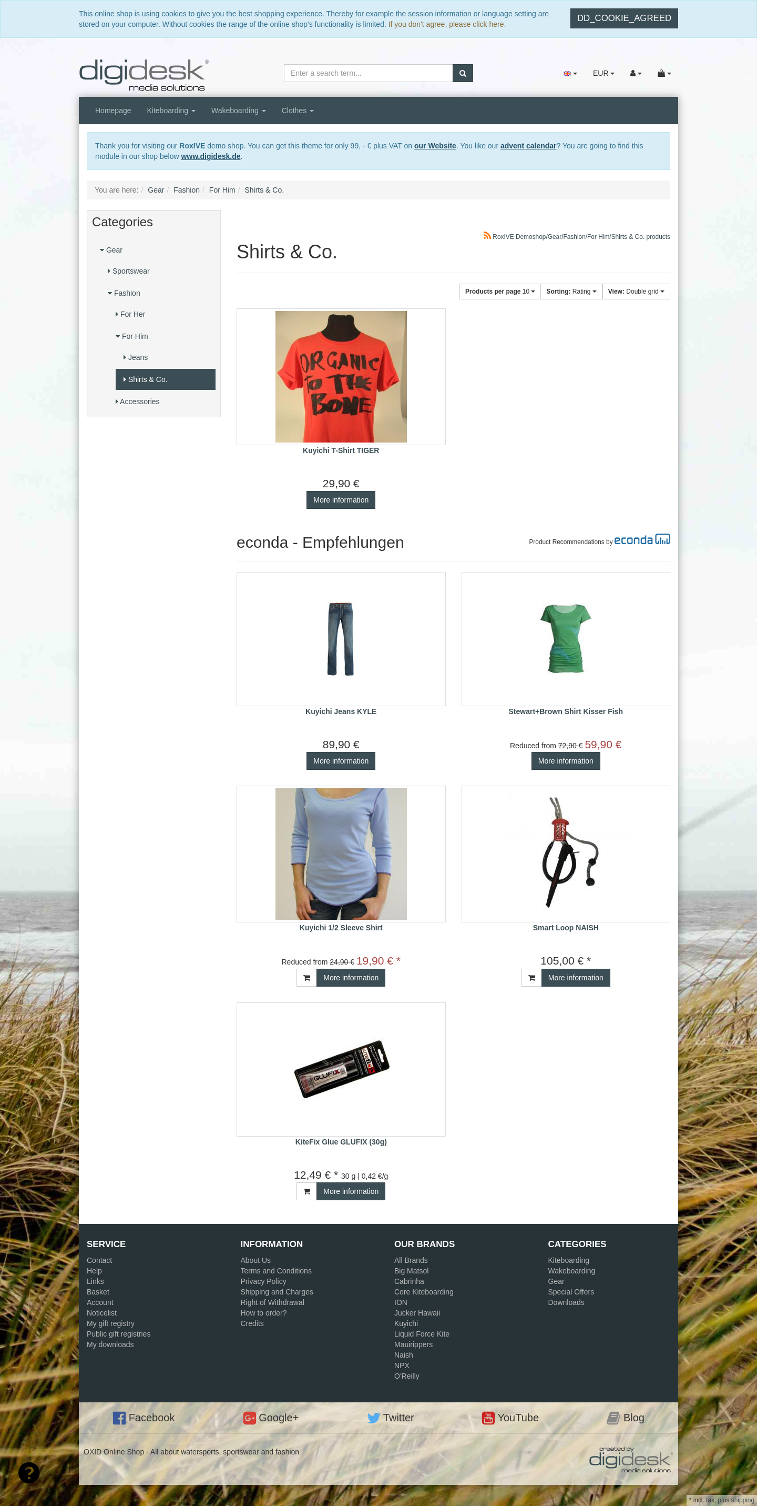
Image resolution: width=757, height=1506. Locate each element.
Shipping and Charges (277, 1292)
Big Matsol (411, 1271)
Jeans (136, 357)
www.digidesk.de (210, 156)
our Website (435, 146)
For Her (130, 314)
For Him (132, 336)
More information (341, 500)
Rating (571, 291)
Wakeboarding (238, 110)
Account (100, 1302)
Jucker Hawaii (417, 1313)
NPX (402, 1365)
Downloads (566, 1302)
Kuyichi (406, 1323)
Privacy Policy (264, 1281)
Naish (403, 1355)
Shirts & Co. (146, 379)
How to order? (264, 1313)
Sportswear (129, 271)
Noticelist (102, 1313)
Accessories (138, 401)
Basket (98, 1292)
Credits (252, 1323)
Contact (99, 1260)
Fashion (124, 293)
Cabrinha (409, 1281)
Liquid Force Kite (421, 1334)
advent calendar (528, 146)
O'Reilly (407, 1376)
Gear (111, 250)
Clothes (298, 110)
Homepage (113, 110)
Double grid (636, 291)
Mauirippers (413, 1344)
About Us (256, 1260)
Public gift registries (118, 1334)
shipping (742, 1500)
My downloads (110, 1344)
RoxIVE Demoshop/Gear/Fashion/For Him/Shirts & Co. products (577, 236)
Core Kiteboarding (424, 1292)
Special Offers (571, 1292)
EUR (604, 73)
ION (400, 1302)
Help (94, 1271)
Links (95, 1281)
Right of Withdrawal (272, 1302)
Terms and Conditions (276, 1271)
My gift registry (111, 1323)
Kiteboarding (171, 110)
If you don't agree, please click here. (447, 24)
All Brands (411, 1260)
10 (500, 291)
